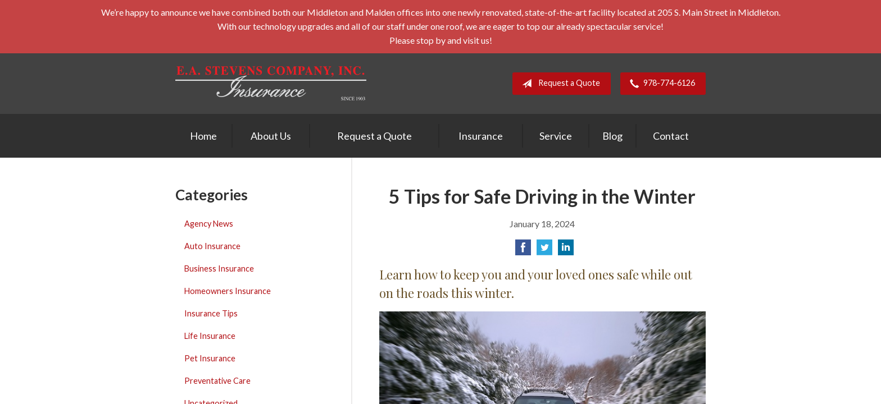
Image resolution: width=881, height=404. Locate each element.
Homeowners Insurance (227, 291)
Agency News (208, 223)
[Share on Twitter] (544, 250)
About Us (271, 136)
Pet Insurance (209, 358)
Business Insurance (219, 268)
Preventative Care (217, 380)
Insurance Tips (211, 313)
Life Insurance (209, 336)
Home (203, 136)
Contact (671, 136)
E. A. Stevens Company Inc (270, 83)
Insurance (480, 136)
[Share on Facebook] (523, 250)
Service (555, 136)
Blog (612, 136)
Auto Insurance (212, 246)
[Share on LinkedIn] (566, 250)
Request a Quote (558, 83)
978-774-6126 (660, 83)
